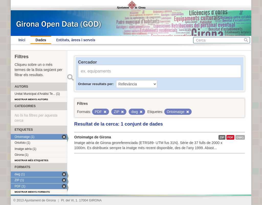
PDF (230, 137)
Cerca (246, 40)
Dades (41, 40)
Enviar (70, 77)
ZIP (222, 137)
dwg (240, 137)
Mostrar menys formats (32, 191)
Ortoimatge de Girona (92, 137)
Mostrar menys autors (31, 99)
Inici (21, 40)
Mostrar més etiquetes (31, 160)
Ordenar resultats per (95, 84)
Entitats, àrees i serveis (75, 40)
